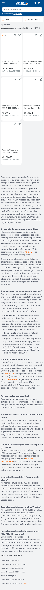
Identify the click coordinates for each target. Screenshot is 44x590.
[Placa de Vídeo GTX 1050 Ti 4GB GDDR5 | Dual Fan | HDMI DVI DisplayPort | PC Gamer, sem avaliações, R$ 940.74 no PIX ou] (11, 99)
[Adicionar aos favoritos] (15, 35)
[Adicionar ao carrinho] (19, 35)
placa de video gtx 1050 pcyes (12, 568)
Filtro (5, 20)
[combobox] (22, 9)
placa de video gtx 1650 (9, 576)
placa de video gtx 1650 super (11, 583)
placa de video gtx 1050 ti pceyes (13, 572)
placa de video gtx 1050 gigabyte (13, 564)
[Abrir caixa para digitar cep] (11, 14)
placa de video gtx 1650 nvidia (12, 580)
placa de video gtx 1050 (9, 561)
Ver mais (27, 583)
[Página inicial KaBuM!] (22, 3)
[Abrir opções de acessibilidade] (35, 3)
